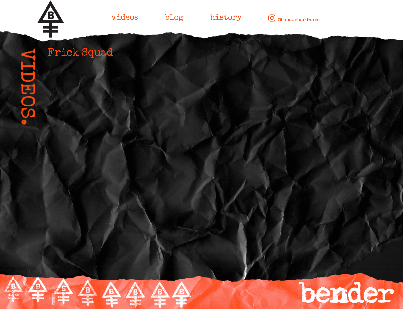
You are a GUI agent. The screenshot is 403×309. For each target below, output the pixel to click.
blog (174, 18)
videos (124, 18)
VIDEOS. (25, 87)
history (226, 18)
